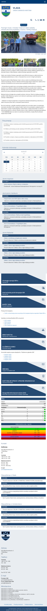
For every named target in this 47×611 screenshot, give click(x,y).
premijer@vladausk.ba (6, 469)
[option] (12, 61)
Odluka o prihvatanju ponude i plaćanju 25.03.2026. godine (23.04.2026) (22, 129)
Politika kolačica (29, 604)
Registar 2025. (8, 359)
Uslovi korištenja (39, 604)
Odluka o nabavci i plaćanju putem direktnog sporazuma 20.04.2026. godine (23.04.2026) (23, 133)
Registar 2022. (8, 354)
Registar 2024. (8, 358)
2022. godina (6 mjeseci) (10, 325)
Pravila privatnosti (18, 604)
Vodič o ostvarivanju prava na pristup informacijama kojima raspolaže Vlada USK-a (24, 313)
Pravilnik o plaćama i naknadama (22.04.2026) (16, 140)
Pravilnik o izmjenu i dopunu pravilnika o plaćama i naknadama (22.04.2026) (23, 137)
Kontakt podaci (8, 604)
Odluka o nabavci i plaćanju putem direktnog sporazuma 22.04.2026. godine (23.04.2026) (23, 124)
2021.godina (7, 323)
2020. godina (7, 322)
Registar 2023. (8, 356)
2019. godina (7, 320)
